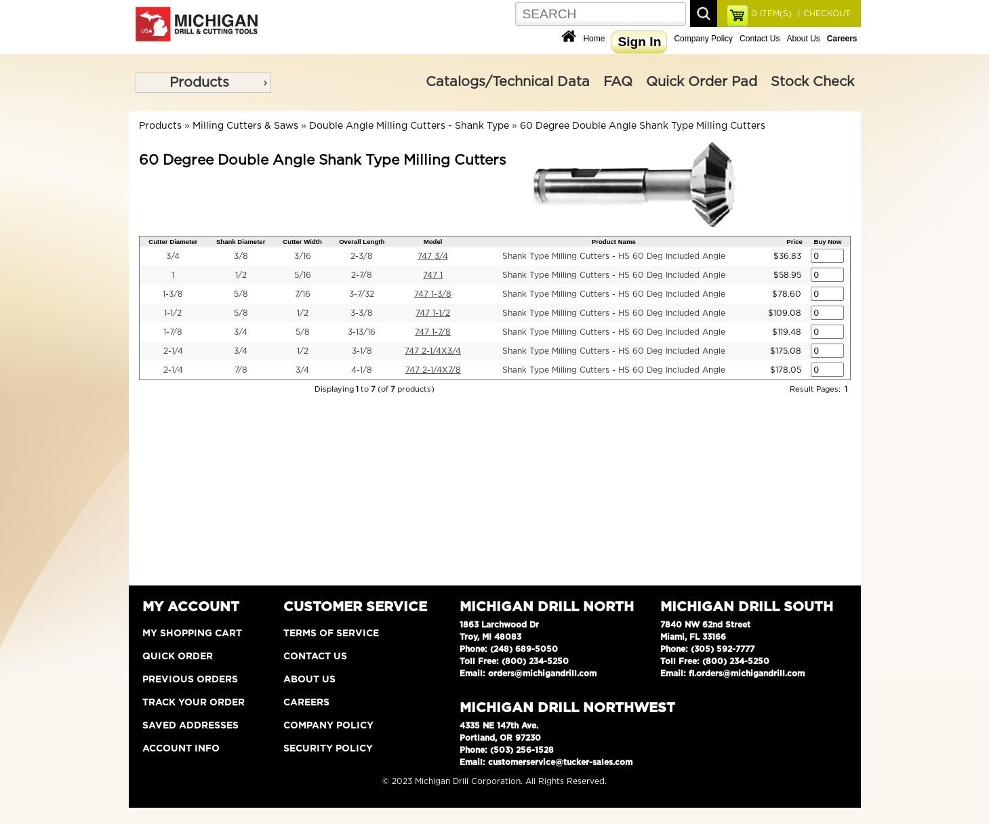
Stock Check (812, 82)
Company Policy (703, 38)
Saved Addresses (190, 725)
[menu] (203, 83)
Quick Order (177, 656)
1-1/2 (173, 313)
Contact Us (760, 38)
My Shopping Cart (192, 633)
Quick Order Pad (701, 82)
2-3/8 (361, 256)
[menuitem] (203, 82)
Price (794, 241)
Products (199, 82)
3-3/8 (361, 313)
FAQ (617, 82)
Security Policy (328, 749)
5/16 (302, 275)
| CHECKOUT (823, 13)
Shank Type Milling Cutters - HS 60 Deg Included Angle (613, 256)
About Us (803, 38)
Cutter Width (302, 241)
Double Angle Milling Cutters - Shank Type (409, 126)
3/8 (241, 256)
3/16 (302, 256)
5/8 (241, 294)
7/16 (302, 294)
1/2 (241, 275)
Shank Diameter (241, 241)
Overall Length (361, 241)
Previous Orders (190, 679)
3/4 (173, 256)
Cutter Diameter (172, 241)
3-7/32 (361, 294)
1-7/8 (172, 332)
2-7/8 (361, 275)
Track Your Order (193, 702)
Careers (306, 702)
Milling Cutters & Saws (245, 126)
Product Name (614, 241)
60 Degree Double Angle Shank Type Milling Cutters (642, 126)
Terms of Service (331, 633)
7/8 (241, 370)
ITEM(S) (771, 13)
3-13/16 (362, 332)
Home (594, 38)
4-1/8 (361, 370)
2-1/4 (173, 351)
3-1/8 (362, 351)
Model (433, 241)
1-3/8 (173, 294)
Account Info (181, 749)
